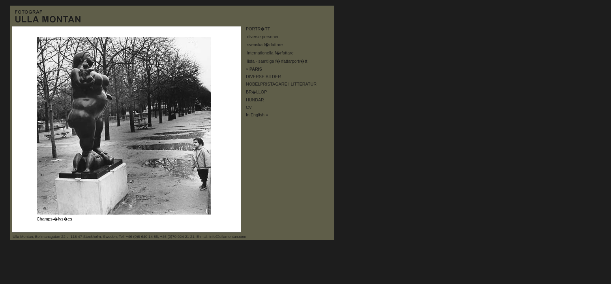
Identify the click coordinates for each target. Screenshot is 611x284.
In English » (257, 114)
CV (249, 107)
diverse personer (263, 36)
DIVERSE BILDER (263, 76)
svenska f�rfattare (265, 44)
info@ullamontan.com (228, 236)
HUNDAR (255, 99)
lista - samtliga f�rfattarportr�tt (277, 61)
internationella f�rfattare (270, 52)
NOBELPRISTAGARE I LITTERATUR (281, 84)
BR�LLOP (256, 92)
